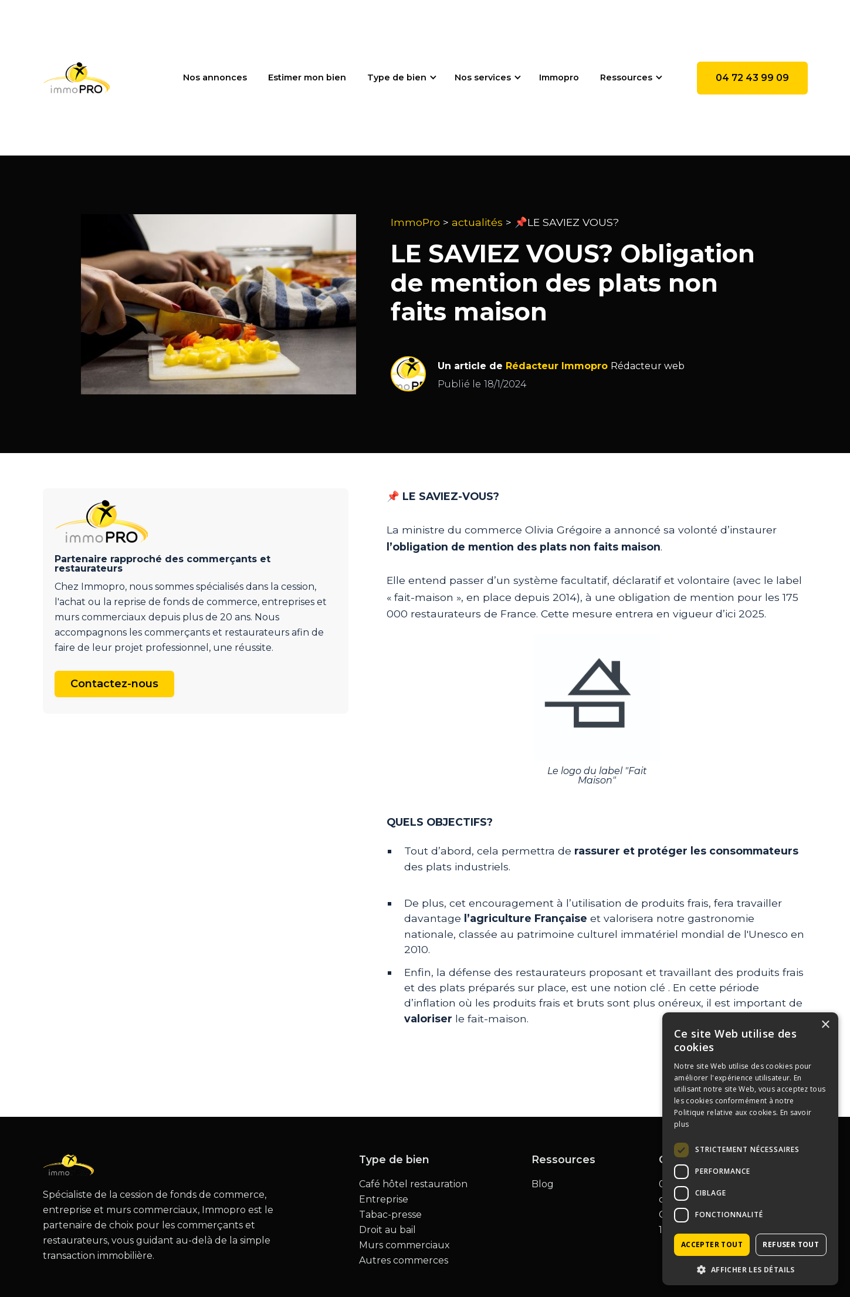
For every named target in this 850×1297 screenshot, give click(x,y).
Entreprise (383, 1199)
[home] (76, 78)
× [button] (825, 1025)
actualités (477, 222)
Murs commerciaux (404, 1245)
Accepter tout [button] (712, 1244)
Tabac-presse (390, 1215)
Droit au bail (387, 1230)
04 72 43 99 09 (752, 77)
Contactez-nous (114, 683)
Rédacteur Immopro (557, 365)
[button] (400, 77)
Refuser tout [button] (791, 1244)
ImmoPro (415, 222)
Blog (542, 1184)
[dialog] (750, 1148)
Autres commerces (403, 1260)
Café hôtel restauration (413, 1184)
